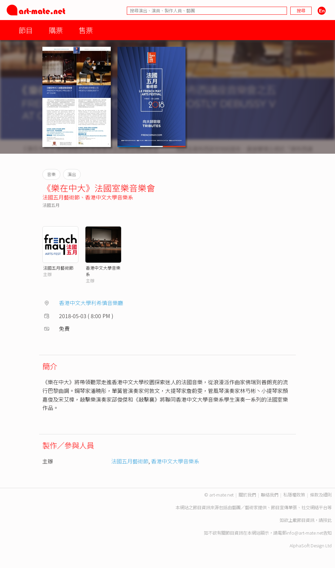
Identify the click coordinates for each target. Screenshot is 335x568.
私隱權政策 (294, 494)
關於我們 (247, 494)
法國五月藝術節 (61, 197)
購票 (56, 30)
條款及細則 (321, 494)
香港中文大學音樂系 (109, 197)
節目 (26, 30)
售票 (86, 30)
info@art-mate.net (304, 533)
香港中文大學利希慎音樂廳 (91, 303)
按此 (327, 520)
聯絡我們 (269, 494)
